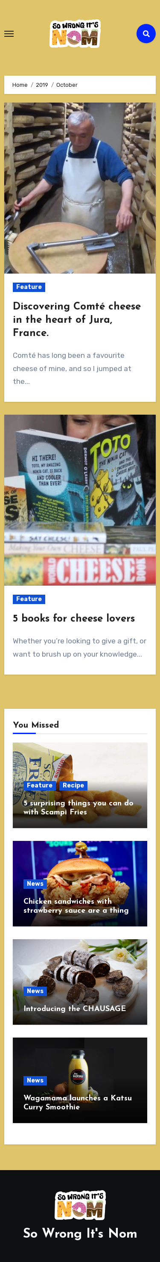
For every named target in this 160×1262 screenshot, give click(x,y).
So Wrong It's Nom (80, 1234)
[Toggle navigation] (9, 34)
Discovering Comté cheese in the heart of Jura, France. (77, 320)
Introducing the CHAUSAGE (74, 1009)
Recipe (73, 785)
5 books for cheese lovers (74, 619)
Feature (29, 287)
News (35, 884)
